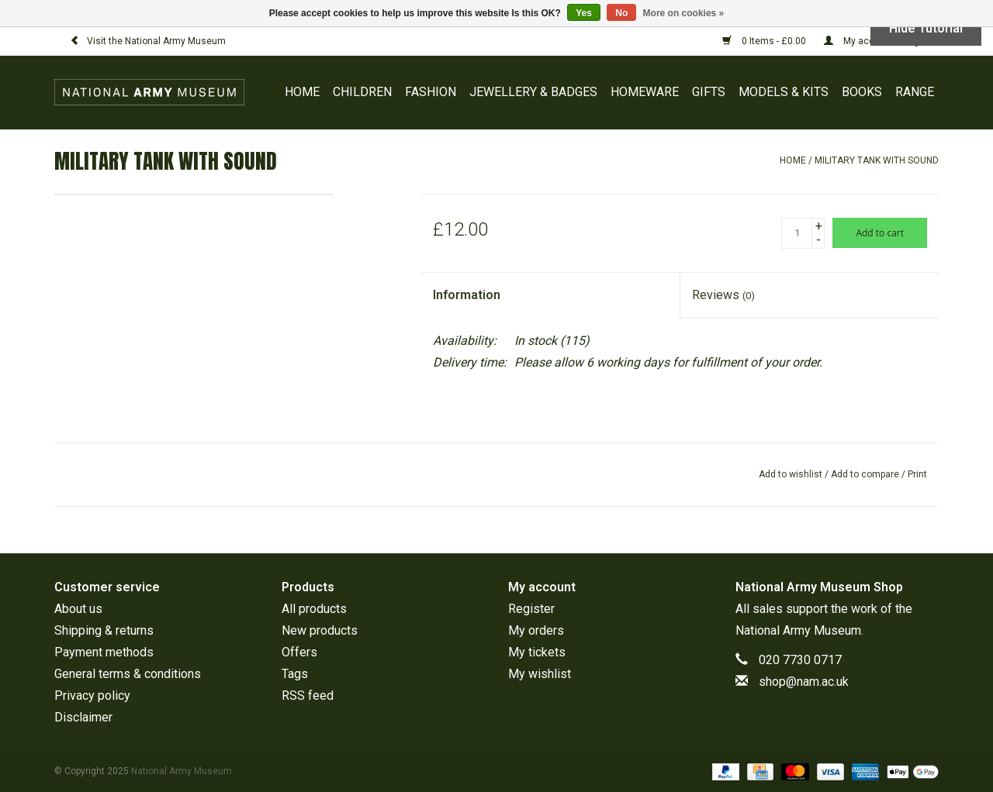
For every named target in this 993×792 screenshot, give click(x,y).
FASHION (430, 91)
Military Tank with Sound (877, 160)
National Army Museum (798, 630)
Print (917, 474)
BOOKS (862, 91)
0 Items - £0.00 (765, 41)
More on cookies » (684, 13)
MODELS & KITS (784, 91)
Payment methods (104, 652)
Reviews (723, 295)
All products (314, 608)
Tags (295, 673)
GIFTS (708, 91)
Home (302, 91)
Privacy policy (92, 695)
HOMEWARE (645, 91)
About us (78, 608)
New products (320, 630)
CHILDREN (362, 91)
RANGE (914, 91)
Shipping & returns (104, 630)
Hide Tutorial (926, 28)
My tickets (537, 652)
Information (466, 295)
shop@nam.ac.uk (804, 681)
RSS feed (308, 695)
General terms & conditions (127, 673)
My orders (536, 630)
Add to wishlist (790, 474)
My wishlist (539, 673)
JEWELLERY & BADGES (533, 91)
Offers (299, 652)
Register (531, 608)
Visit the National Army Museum (148, 41)
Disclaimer (83, 717)
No (621, 13)
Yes (584, 13)
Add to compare (866, 474)
